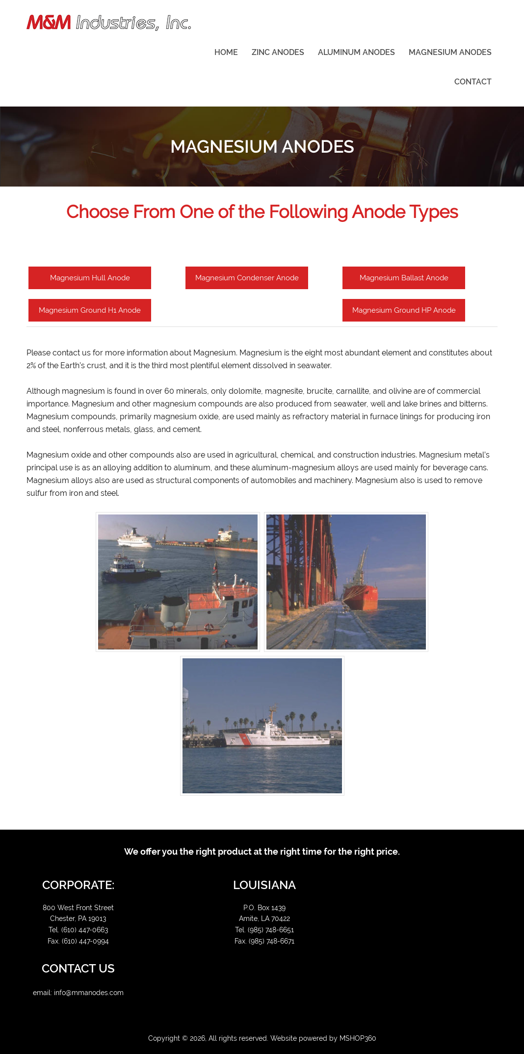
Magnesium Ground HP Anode (404, 310)
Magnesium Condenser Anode (247, 277)
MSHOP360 (358, 1038)
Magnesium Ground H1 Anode (90, 310)
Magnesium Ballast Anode (404, 277)
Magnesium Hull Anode (90, 277)
